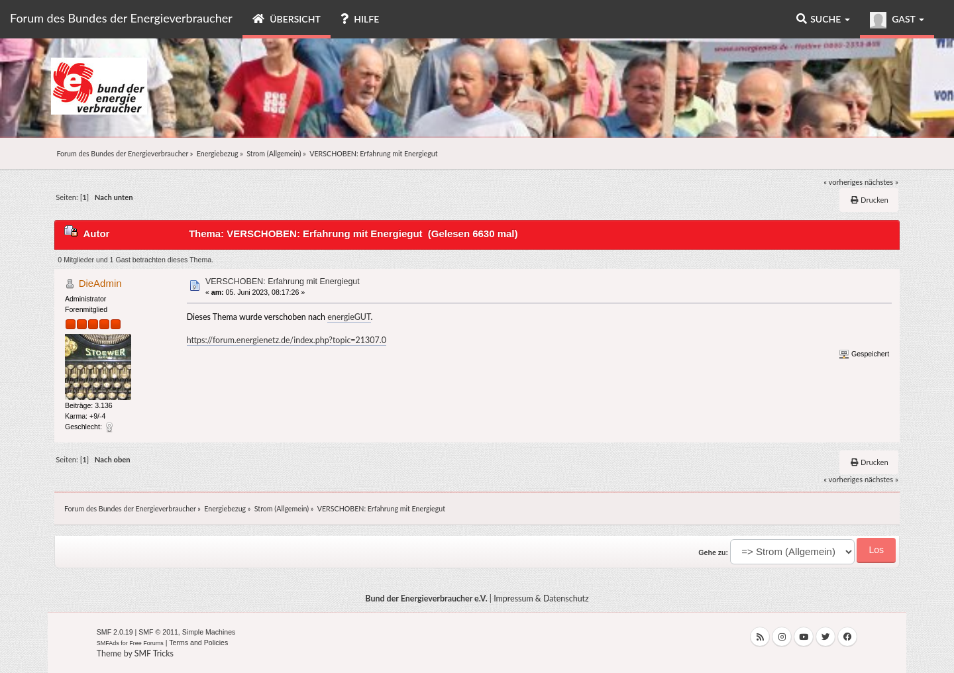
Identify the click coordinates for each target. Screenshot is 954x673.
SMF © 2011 (158, 632)
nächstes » (881, 182)
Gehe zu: (713, 552)
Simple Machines (209, 632)
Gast (897, 20)
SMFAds (108, 643)
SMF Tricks (154, 653)
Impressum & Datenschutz (541, 598)
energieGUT (348, 317)
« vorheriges (843, 182)
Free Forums (146, 643)
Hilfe (360, 19)
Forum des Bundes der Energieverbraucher (121, 18)
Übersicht (286, 19)
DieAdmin (100, 283)
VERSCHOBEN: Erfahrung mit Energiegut (282, 281)
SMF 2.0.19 (115, 632)
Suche (823, 19)
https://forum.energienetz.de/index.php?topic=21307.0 (286, 340)
